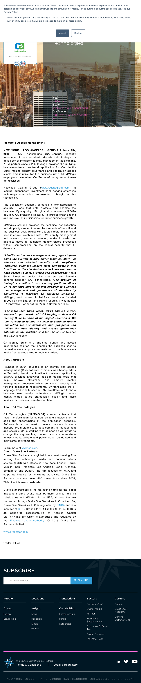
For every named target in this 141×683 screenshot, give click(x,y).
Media (34, 623)
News (34, 613)
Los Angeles (100, 678)
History (7, 613)
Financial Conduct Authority (27, 520)
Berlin (117, 678)
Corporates (65, 623)
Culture (119, 603)
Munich (55, 678)
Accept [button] (62, 33)
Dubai (129, 678)
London (31, 678)
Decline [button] (78, 33)
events (35, 628)
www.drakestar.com (15, 531)
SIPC (21, 508)
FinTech (91, 613)
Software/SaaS (95, 603)
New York (14, 678)
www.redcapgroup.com (55, 187)
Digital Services (95, 633)
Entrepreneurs (67, 613)
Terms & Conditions (28, 664)
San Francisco (75, 678)
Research (36, 618)
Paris (43, 678)
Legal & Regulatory (66, 664)
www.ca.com (29, 447)
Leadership (9, 618)
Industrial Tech (95, 638)
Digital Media (94, 608)
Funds (62, 618)
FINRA (61, 505)
